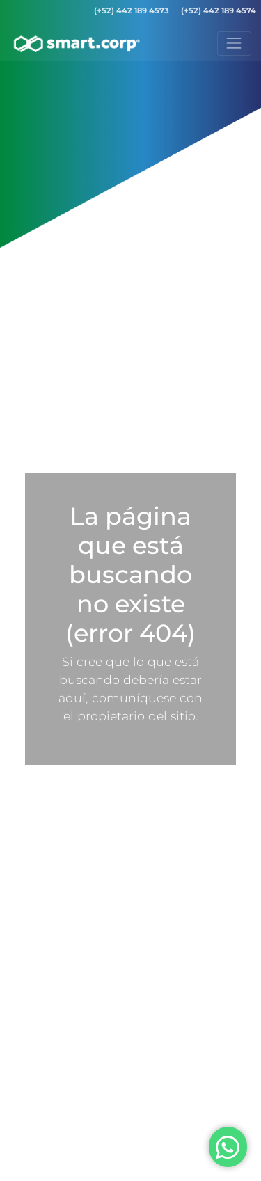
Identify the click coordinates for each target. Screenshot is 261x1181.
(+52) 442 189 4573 (131, 10)
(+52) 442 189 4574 (218, 10)
